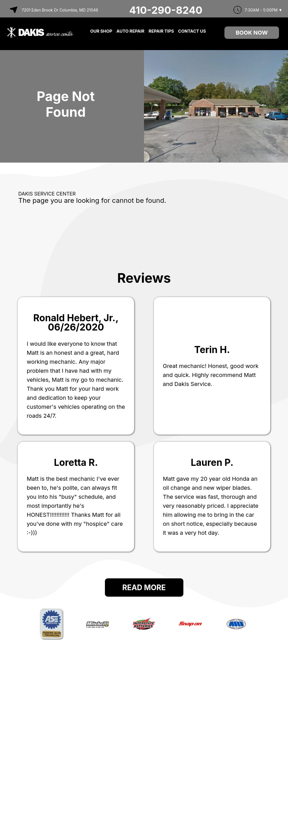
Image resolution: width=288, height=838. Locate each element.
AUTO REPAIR (130, 31)
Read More (144, 587)
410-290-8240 (165, 10)
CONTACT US (192, 31)
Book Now (252, 32)
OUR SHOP (101, 31)
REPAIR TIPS (161, 31)
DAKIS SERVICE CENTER (47, 194)
